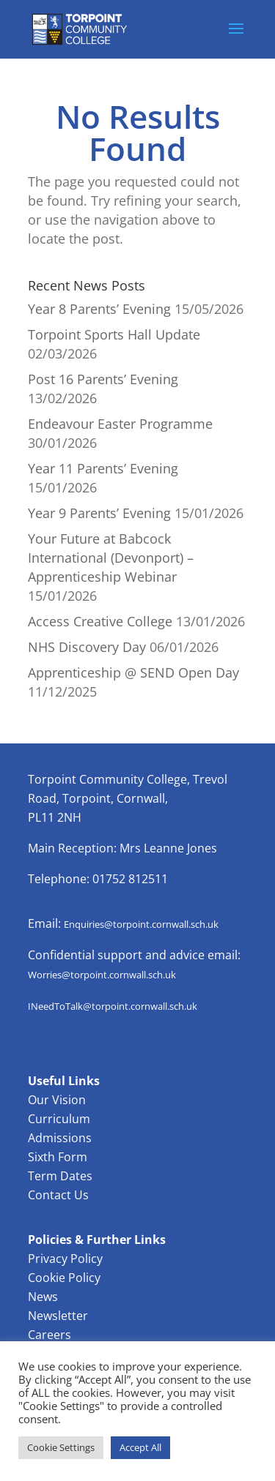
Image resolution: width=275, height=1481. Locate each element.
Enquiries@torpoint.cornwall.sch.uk (141, 924)
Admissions (60, 1138)
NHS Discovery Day (87, 647)
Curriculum (59, 1119)
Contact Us (58, 1195)
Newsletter (58, 1316)
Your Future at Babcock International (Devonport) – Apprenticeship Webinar (111, 557)
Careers (49, 1335)
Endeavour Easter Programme (120, 423)
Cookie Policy (64, 1278)
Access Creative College (100, 621)
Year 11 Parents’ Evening (103, 468)
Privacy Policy (65, 1259)
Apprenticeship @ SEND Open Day (133, 672)
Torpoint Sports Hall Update (114, 334)
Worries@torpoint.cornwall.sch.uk (102, 974)
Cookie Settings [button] (61, 1447)
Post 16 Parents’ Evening (103, 379)
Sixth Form (57, 1157)
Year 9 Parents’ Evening (99, 513)
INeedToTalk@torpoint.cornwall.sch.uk (112, 1006)
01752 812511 (130, 879)
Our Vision (57, 1100)
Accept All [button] (140, 1447)
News (43, 1297)
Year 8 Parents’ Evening (99, 309)
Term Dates (60, 1176)
